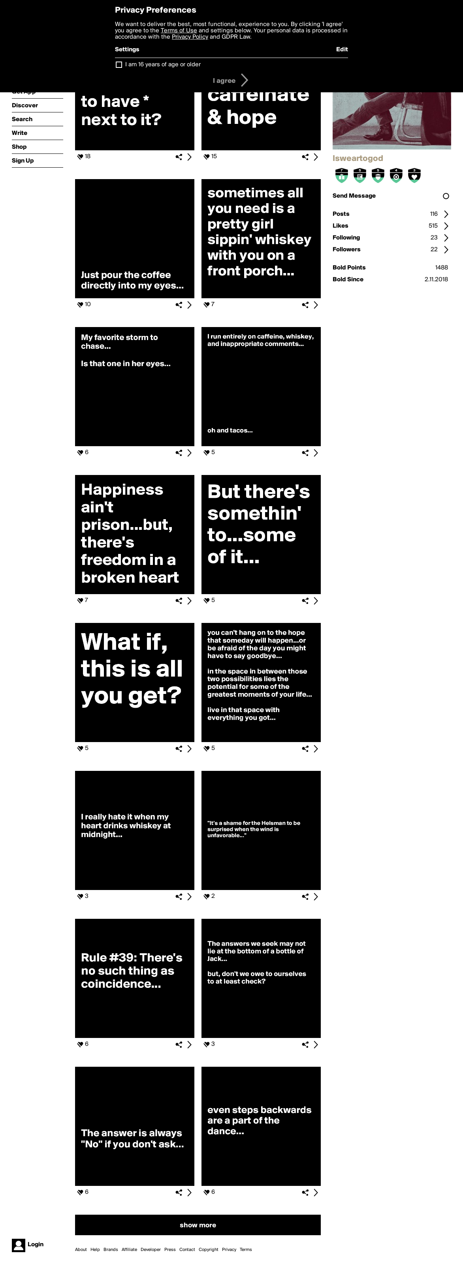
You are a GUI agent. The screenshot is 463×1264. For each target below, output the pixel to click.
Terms (246, 1249)
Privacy (229, 1249)
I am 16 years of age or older (163, 65)
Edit (342, 50)
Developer (151, 1249)
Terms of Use (179, 31)
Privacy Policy (190, 37)
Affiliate (129, 1249)
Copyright (208, 1249)
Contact (187, 1249)
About (81, 1249)
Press (170, 1249)
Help (95, 1249)
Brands (111, 1249)
